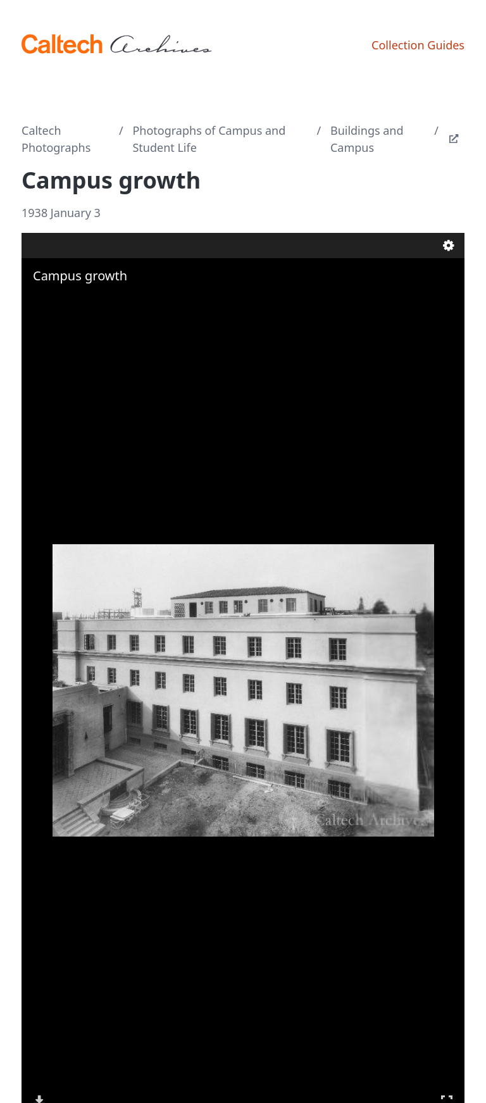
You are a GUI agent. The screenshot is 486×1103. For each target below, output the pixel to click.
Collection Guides (417, 45)
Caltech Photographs (56, 139)
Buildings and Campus (367, 139)
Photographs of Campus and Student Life (208, 139)
